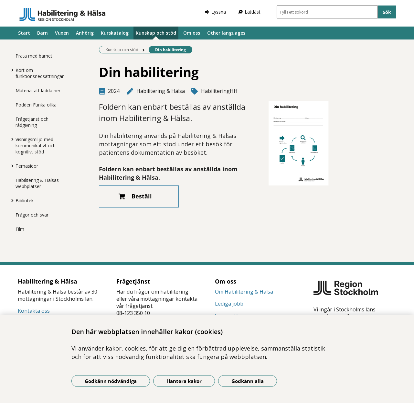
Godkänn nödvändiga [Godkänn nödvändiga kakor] (111, 381)
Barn (42, 33)
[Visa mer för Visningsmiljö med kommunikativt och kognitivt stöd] (10, 139)
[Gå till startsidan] (62, 14)
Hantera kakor (184, 381)
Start (24, 33)
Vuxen (62, 33)
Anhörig (85, 33)
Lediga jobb (229, 303)
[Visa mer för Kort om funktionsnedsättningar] (10, 70)
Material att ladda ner (38, 90)
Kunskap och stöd (156, 33)
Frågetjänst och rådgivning (32, 122)
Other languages (226, 33)
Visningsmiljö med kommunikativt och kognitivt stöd (36, 145)
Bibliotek (25, 200)
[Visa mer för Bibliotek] (10, 200)
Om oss (191, 33)
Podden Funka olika (36, 105)
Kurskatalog (115, 33)
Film (20, 229)
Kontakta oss (34, 310)
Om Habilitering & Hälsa (244, 291)
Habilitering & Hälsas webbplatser (37, 183)
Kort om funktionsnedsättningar (40, 73)
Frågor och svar (32, 215)
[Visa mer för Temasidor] (10, 166)
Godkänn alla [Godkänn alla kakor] (247, 381)
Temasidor (27, 166)
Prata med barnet (34, 56)
